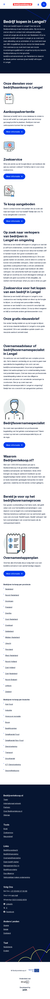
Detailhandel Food (12, 734)
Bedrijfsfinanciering (10, 854)
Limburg (8, 686)
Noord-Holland (11, 661)
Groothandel (10, 758)
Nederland (9, 589)
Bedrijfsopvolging (10, 869)
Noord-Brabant (11, 679)
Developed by (25, 989)
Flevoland (9, 649)
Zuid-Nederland (11, 673)
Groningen (9, 601)
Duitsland (7, 933)
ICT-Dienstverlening (13, 764)
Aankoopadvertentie (19, 112)
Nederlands (7, 947)
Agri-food (9, 704)
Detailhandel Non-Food (14, 740)
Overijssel (9, 625)
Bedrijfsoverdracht (10, 850)
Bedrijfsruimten (11, 728)
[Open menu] (4, 4)
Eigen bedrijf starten (11, 862)
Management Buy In (11, 866)
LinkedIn (9, 904)
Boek (5, 829)
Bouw (7, 722)
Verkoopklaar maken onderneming (16, 877)
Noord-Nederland (12, 595)
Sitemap (6, 815)
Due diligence (8, 873)
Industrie (8, 710)
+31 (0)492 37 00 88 (18, 891)
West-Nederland (11, 655)
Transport (9, 752)
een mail (14, 895)
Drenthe (8, 613)
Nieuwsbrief (8, 836)
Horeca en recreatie (13, 716)
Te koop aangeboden (19, 204)
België (5, 929)
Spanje (6, 925)
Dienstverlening (11, 746)
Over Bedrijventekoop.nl (12, 811)
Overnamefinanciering (12, 858)
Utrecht (8, 643)
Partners (6, 807)
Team (5, 799)
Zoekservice (12, 159)
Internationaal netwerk (12, 803)
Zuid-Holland (10, 667)
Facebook (10, 912)
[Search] (44, 4)
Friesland (8, 607)
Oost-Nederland (11, 619)
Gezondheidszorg (12, 770)
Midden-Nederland (12, 637)
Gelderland (9, 631)
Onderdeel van (25, 981)
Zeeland (8, 692)
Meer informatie (13, 132)
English (6, 951)
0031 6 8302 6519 (19, 900)
